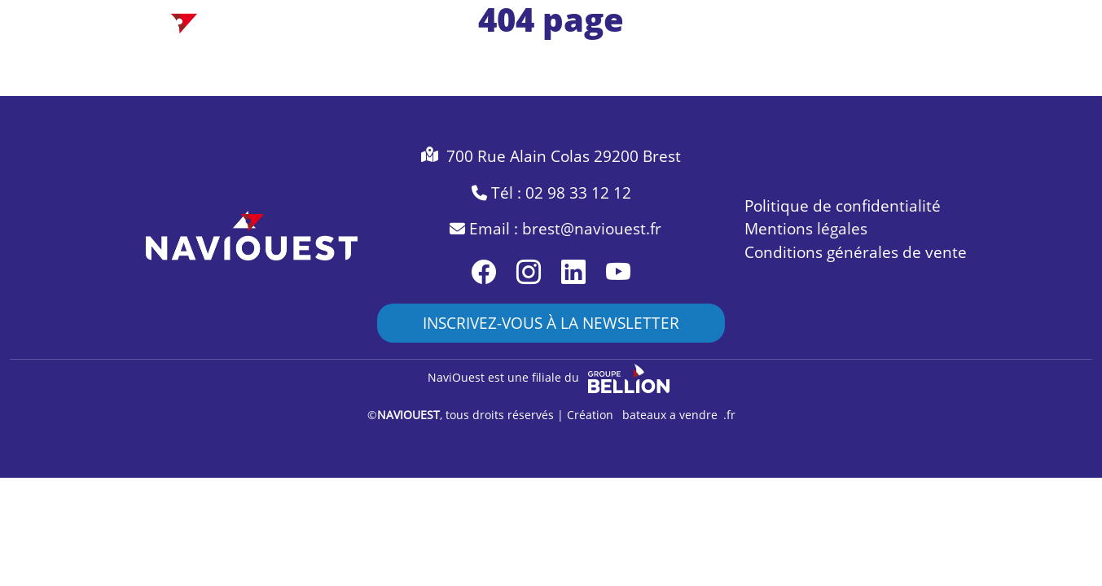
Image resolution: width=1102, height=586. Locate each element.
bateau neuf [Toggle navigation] (382, 52)
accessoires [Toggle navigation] (684, 52)
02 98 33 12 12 (578, 192)
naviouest (857, 52)
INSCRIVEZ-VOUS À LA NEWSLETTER (551, 323)
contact (1000, 52)
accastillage (577, 52)
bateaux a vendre (670, 414)
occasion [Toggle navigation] (478, 52)
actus (932, 52)
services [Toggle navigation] (774, 52)
